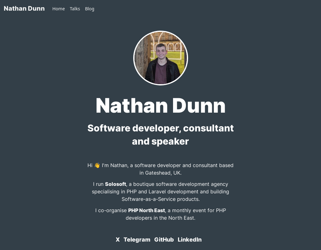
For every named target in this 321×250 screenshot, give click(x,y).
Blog (89, 9)
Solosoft (115, 184)
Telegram (137, 239)
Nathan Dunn (24, 8)
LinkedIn (190, 239)
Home (58, 9)
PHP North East (146, 210)
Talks (75, 9)
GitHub (164, 239)
